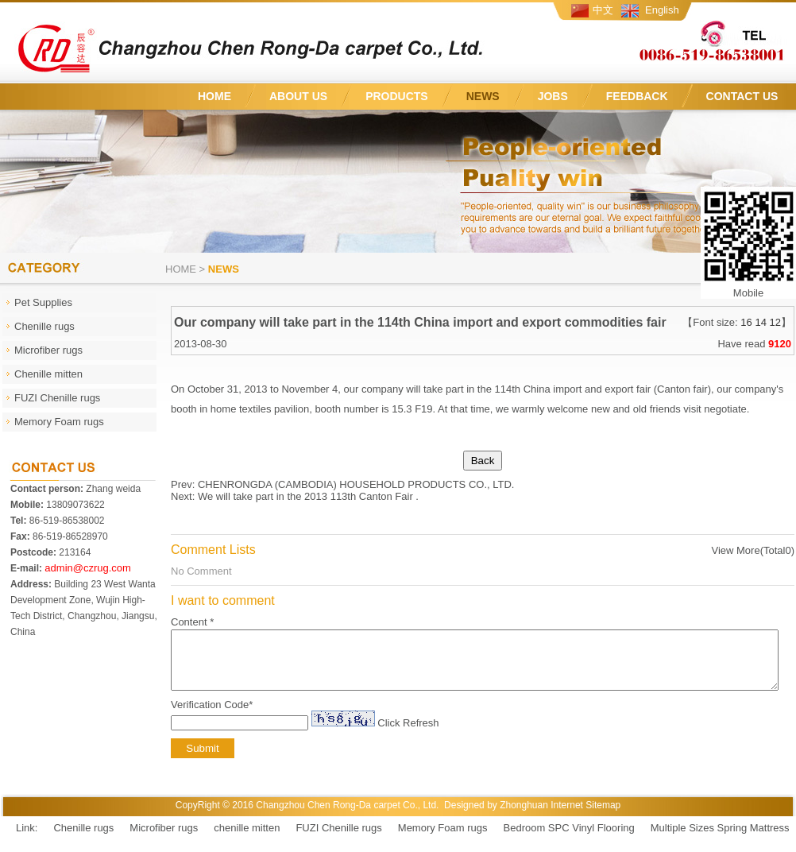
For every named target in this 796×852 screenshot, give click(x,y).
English (662, 10)
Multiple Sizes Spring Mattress (720, 840)
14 (760, 322)
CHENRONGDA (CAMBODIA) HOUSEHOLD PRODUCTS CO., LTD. (356, 484)
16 (746, 322)
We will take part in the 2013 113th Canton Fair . (308, 496)
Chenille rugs (83, 840)
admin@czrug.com (87, 568)
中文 (603, 10)
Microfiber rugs (163, 840)
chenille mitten (247, 840)
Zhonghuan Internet (541, 817)
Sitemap (602, 817)
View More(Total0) (752, 550)
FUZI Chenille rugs (338, 840)
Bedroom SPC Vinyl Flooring (569, 840)
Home (180, 269)
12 (775, 322)
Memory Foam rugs (443, 840)
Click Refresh (408, 735)
